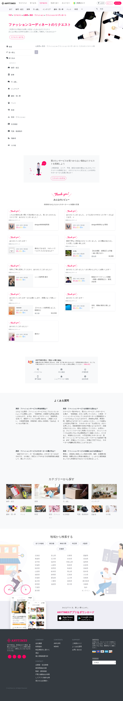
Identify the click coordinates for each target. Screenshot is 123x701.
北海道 (37, 555)
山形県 (37, 571)
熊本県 (85, 571)
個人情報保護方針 (41, 656)
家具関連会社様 (41, 668)
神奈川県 (63, 543)
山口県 (69, 578)
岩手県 (37, 562)
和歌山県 (69, 562)
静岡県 (53, 574)
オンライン (86, 590)
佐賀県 (85, 565)
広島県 (69, 574)
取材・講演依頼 (41, 671)
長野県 (53, 568)
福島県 (37, 574)
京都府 (61, 549)
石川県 (53, 559)
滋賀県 (53, 584)
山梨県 (53, 565)
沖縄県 (85, 584)
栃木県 (37, 581)
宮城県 (37, 565)
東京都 (51, 543)
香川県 (69, 584)
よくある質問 (77, 646)
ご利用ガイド (77, 643)
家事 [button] (28, 9)
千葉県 (37, 587)
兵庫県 (69, 555)
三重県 (53, 581)
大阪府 (85, 543)
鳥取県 (69, 565)
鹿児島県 (86, 581)
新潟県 (37, 590)
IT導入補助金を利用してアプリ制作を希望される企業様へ (42, 678)
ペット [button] (69, 9)
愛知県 (53, 578)
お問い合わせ (77, 650)
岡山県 (69, 571)
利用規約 (38, 646)
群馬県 (37, 584)
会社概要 (38, 643)
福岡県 (85, 562)
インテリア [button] (47, 9)
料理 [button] (76, 9)
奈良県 (69, 559)
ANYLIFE (57, 643)
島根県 (69, 568)
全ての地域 (40, 543)
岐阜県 (53, 571)
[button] (101, 3)
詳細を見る (87, 364)
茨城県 (37, 578)
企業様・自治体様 (41, 665)
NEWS (56, 646)
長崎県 (85, 568)
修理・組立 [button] (20, 9)
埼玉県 (74, 543)
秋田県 (37, 568)
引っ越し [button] (36, 9)
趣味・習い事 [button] (58, 9)
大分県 (85, 574)
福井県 (53, 562)
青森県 (37, 559)
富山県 (53, 555)
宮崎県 (85, 578)
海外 (85, 587)
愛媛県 (85, 555)
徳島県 (69, 581)
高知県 (85, 559)
